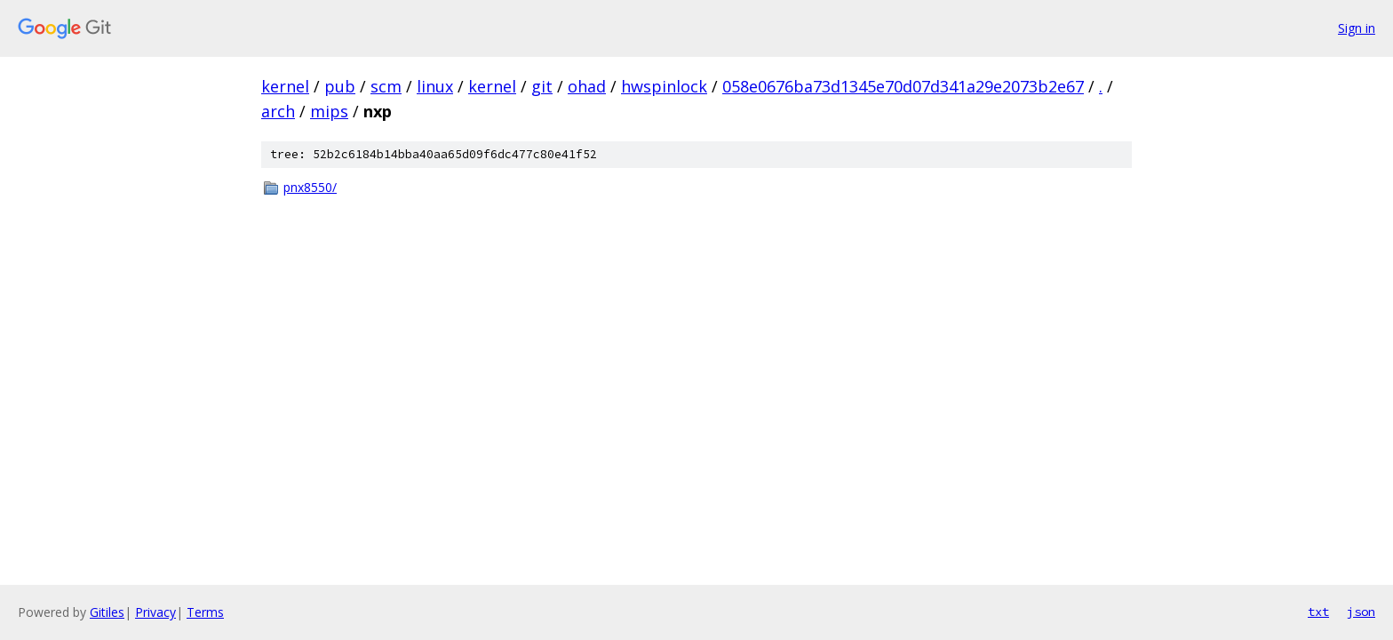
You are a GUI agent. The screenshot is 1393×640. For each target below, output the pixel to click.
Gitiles (107, 612)
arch (278, 111)
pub (339, 86)
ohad (587, 86)
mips (329, 111)
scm (386, 86)
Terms (205, 612)
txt (1318, 612)
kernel (285, 86)
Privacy (155, 612)
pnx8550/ (310, 187)
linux (435, 86)
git (542, 86)
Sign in (1356, 28)
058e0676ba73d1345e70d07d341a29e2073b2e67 (903, 86)
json (1361, 612)
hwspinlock (664, 86)
